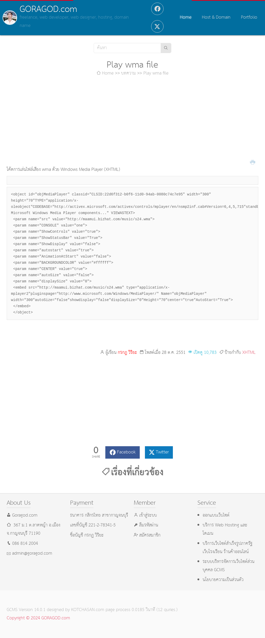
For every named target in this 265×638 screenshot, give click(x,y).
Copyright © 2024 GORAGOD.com (38, 618)
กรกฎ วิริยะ (127, 353)
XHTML (249, 353)
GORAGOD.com (48, 9)
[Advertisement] (133, 121)
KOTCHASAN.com (87, 610)
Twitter (162, 452)
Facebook (126, 452)
